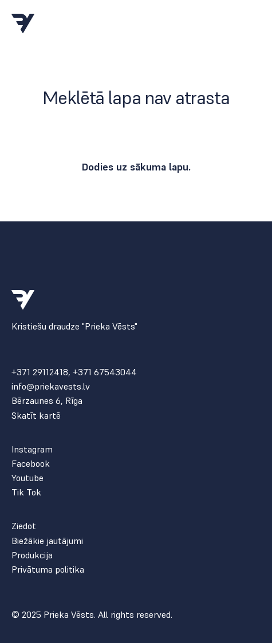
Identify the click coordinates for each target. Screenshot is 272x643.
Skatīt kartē (36, 415)
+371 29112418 (39, 372)
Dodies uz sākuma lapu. (136, 166)
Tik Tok (26, 492)
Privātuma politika (47, 569)
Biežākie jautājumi (47, 540)
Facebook (30, 463)
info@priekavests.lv (50, 386)
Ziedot (23, 526)
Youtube (27, 478)
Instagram (32, 449)
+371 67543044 (105, 372)
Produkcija (32, 555)
